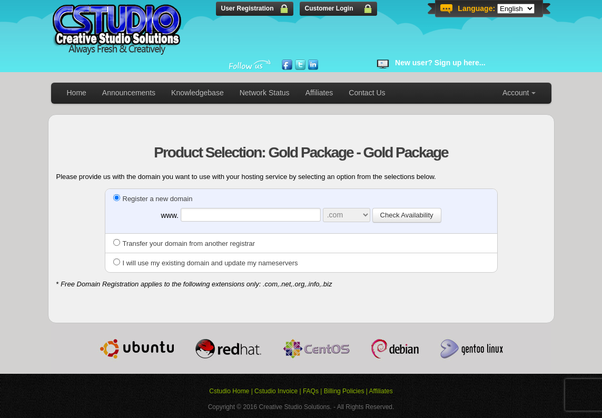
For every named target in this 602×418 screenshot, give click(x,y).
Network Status (265, 92)
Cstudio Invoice (276, 391)
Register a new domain (153, 199)
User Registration (247, 8)
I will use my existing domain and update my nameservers (205, 263)
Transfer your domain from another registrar (184, 243)
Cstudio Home (229, 391)
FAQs (311, 391)
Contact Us (367, 92)
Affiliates (319, 92)
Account (515, 92)
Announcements (128, 92)
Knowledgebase (197, 92)
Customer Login (329, 8)
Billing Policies (344, 391)
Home (76, 92)
